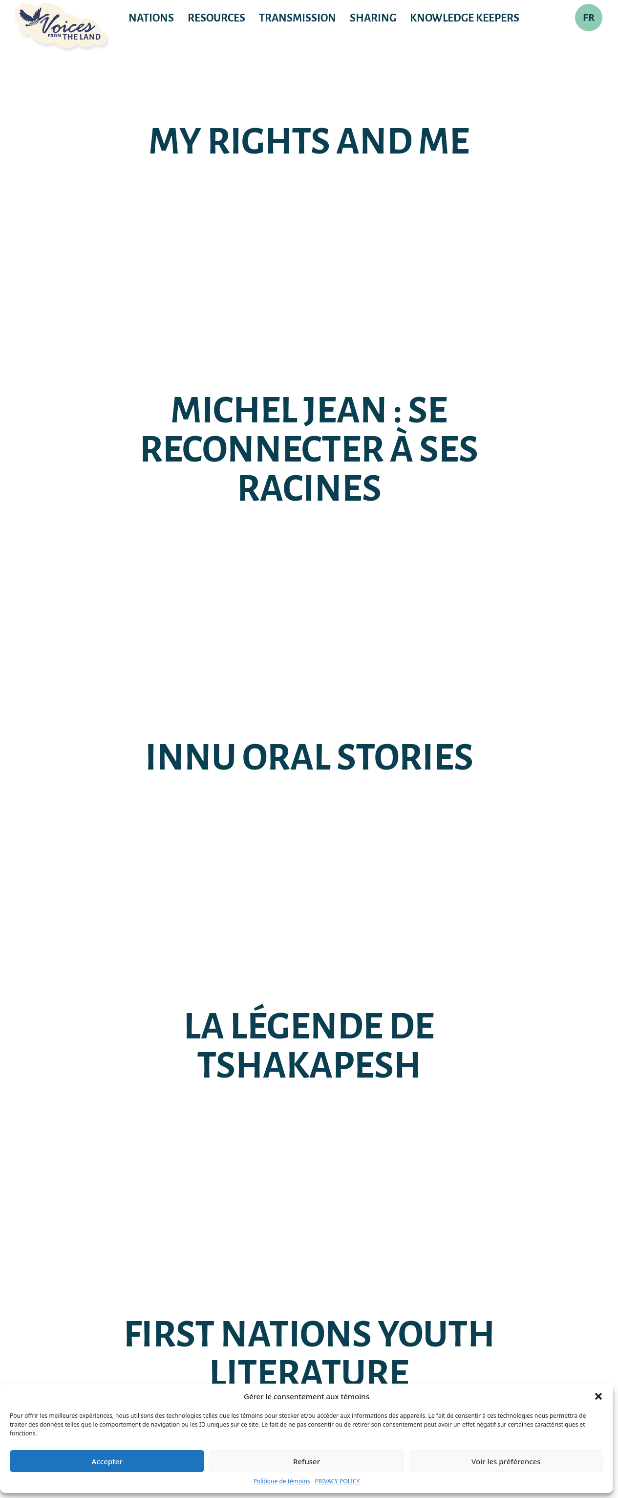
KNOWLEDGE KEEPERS (464, 18)
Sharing (373, 18)
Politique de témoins (282, 1481)
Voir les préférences (505, 1461)
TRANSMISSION (297, 18)
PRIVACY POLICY (337, 1481)
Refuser (306, 1461)
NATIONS (151, 18)
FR (589, 17)
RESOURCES (216, 18)
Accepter (107, 1461)
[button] (598, 1396)
